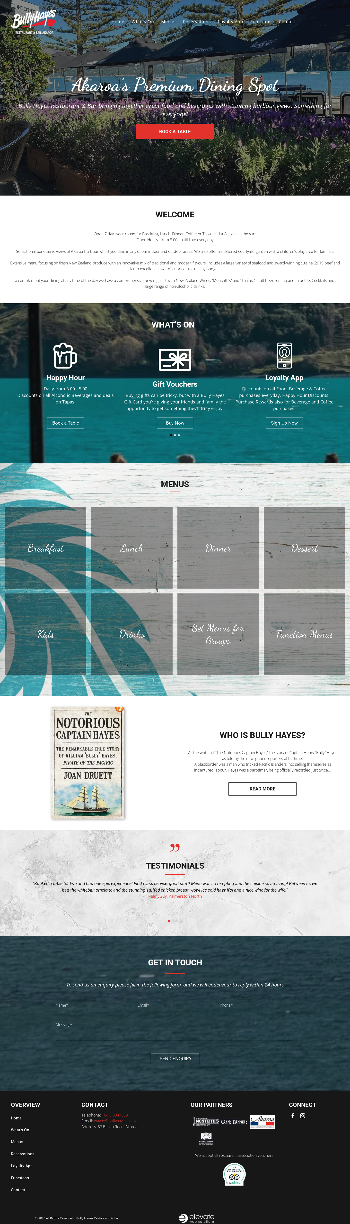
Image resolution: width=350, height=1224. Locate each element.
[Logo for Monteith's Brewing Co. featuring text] (206, 1122)
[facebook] (292, 1116)
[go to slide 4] (181, 921)
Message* (64, 1024)
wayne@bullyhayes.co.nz (115, 1121)
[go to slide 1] (171, 435)
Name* (62, 1005)
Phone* (226, 1005)
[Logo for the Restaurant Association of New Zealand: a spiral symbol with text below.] (206, 1139)
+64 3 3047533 (115, 1115)
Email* (143, 1005)
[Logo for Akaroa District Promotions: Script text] (262, 1122)
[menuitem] (118, 21)
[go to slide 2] (175, 435)
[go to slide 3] (179, 435)
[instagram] (302, 1116)
